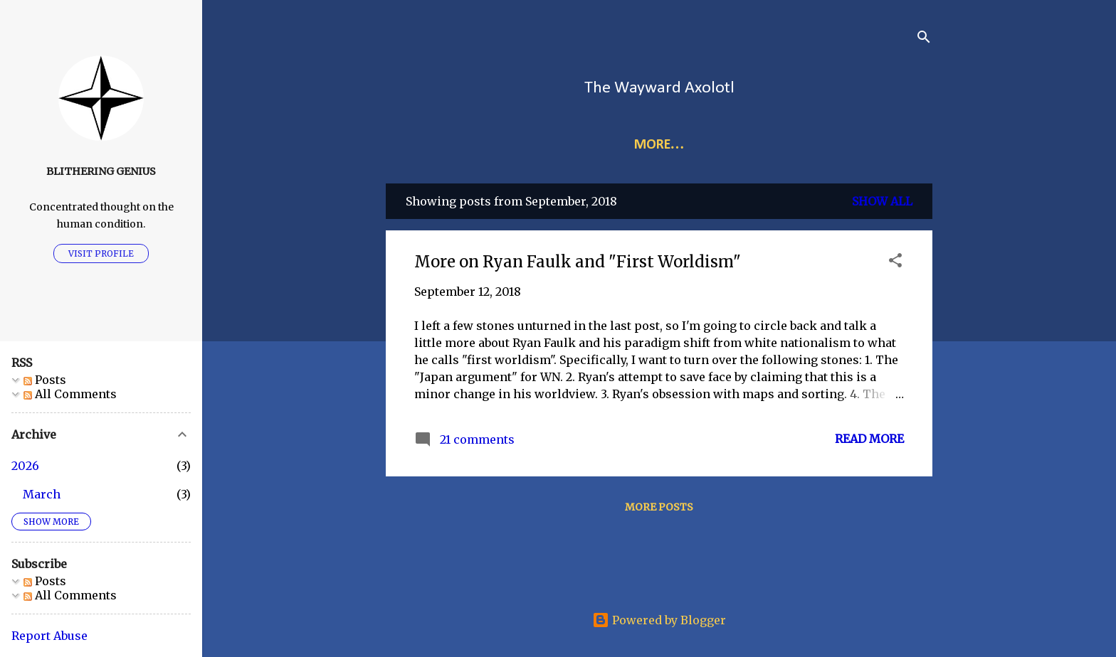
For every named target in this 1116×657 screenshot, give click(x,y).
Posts (44, 380)
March (41, 494)
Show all (882, 201)
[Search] (923, 38)
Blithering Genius (101, 171)
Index (650, 145)
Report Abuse (49, 636)
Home (529, 145)
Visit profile (101, 253)
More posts (659, 507)
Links (590, 145)
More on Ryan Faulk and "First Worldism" (577, 262)
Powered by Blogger (659, 620)
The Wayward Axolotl (659, 88)
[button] (895, 262)
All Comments (70, 394)
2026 (25, 466)
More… (719, 145)
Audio (787, 145)
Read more (869, 439)
